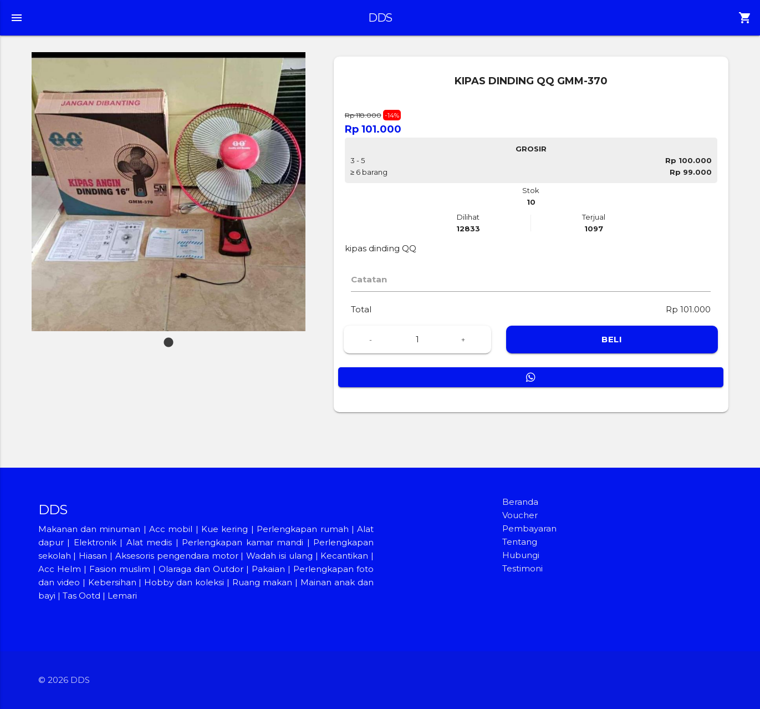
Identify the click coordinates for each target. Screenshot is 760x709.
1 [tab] (168, 337)
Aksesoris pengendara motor (176, 555)
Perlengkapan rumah (302, 529)
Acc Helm (59, 569)
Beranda (520, 502)
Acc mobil (170, 529)
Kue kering (226, 529)
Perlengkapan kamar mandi (242, 542)
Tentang (519, 541)
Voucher (520, 515)
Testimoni (522, 568)
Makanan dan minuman (89, 529)
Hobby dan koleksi (184, 582)
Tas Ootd (81, 595)
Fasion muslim (119, 569)
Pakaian (268, 569)
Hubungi (520, 555)
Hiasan (93, 555)
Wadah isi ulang (279, 555)
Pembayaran (529, 528)
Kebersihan (112, 582)
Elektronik (95, 542)
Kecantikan (344, 555)
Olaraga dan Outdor (201, 569)
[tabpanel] (169, 191)
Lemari (122, 595)
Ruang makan (263, 582)
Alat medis (149, 542)
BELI (611, 339)
